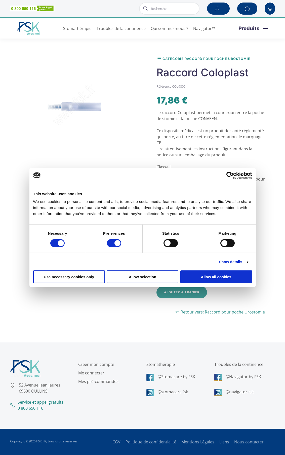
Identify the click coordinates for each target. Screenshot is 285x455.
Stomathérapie (160, 364)
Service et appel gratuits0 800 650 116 (36, 405)
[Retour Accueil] (28, 28)
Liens (224, 442)
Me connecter (90, 373)
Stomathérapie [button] (77, 28)
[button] (218, 9)
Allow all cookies (216, 277)
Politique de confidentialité (151, 442)
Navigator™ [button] (204, 28)
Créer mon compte (95, 364)
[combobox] (169, 9)
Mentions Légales (197, 442)
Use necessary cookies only (69, 277)
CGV (116, 442)
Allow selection (142, 277)
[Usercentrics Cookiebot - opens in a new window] (230, 175)
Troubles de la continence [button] (121, 28)
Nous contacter (249, 442)
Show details (230, 261)
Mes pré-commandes (97, 381)
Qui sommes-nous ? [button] (169, 28)
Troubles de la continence (238, 364)
